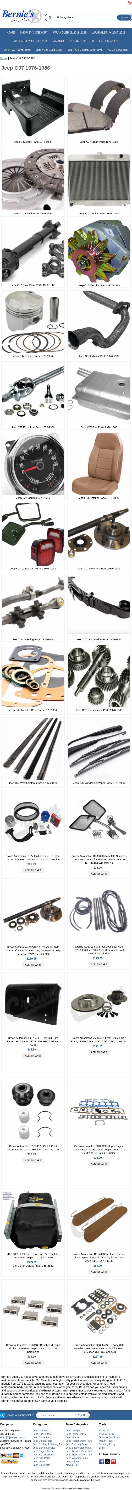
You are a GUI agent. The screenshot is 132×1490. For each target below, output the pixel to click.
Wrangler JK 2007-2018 (108, 32)
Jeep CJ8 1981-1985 (49, 49)
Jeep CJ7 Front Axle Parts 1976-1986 (33, 427)
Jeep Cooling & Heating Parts (49, 1444)
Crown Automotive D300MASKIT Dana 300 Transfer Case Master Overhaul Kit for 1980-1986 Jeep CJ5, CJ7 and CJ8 (99, 1348)
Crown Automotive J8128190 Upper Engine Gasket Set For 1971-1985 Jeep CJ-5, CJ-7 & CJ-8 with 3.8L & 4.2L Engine (99, 1149)
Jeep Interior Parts (76, 1434)
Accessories (118, 49)
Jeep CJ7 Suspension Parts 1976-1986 (98, 639)
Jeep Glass (39, 1461)
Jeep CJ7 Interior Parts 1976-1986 (99, 497)
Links (102, 1447)
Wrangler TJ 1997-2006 (30, 41)
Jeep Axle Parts (41, 1430)
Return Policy (106, 1440)
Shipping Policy (107, 1444)
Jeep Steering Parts (76, 1444)
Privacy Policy (106, 1434)
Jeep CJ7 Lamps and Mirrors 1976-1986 (33, 568)
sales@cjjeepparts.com (12, 1437)
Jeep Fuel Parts (41, 1458)
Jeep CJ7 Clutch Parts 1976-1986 (33, 213)
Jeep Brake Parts (42, 1437)
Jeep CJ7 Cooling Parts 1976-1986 (99, 213)
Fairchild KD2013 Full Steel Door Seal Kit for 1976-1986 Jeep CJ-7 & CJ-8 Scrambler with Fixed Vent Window (99, 950)
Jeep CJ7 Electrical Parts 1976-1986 (99, 285)
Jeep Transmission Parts (79, 1454)
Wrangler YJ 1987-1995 (69, 41)
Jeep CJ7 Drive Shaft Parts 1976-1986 (33, 285)
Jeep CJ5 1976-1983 (105, 41)
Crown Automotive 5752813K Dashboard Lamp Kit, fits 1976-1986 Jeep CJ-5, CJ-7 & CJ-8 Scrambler (33, 1348)
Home (11, 32)
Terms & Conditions (109, 1437)
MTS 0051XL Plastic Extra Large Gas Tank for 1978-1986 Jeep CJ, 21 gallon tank (33, 1256)
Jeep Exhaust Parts (43, 1454)
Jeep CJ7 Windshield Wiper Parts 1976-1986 (99, 782)
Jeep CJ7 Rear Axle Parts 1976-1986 (99, 568)
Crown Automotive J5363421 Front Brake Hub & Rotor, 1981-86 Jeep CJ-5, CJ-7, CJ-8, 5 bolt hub (99, 1039)
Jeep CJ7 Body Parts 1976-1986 (33, 141)
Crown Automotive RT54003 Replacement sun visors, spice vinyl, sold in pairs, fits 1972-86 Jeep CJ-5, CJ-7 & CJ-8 (99, 1257)
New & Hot (72, 1465)
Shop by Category (34, 32)
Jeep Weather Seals (77, 1458)
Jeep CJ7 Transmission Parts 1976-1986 (99, 710)
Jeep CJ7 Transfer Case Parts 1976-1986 (33, 710)
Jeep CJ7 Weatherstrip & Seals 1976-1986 (33, 782)
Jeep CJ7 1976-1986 (17, 49)
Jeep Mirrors (72, 1437)
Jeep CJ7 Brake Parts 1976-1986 (99, 141)
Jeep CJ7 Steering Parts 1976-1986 (33, 639)
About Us (104, 1430)
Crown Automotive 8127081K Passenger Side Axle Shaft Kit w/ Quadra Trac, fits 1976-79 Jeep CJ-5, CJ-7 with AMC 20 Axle (33, 950)
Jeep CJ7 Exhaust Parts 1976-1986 (99, 356)
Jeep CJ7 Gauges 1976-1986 (33, 497)
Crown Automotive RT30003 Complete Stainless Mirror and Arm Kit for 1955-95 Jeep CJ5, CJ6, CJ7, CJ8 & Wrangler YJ (99, 859)
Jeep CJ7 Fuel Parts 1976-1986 (99, 427)
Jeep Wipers (72, 1461)
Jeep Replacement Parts (79, 1440)
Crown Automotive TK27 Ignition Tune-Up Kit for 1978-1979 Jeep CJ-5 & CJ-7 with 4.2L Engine (33, 858)
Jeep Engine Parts (43, 1451)
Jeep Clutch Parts (42, 1440)
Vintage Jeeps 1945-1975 (85, 49)
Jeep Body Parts (42, 1434)
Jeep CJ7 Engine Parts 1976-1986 (33, 356)
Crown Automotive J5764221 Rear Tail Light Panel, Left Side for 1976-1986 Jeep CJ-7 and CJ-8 (33, 1041)
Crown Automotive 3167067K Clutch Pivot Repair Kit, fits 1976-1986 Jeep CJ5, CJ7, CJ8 (33, 1148)
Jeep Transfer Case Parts (79, 1451)
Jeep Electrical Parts (44, 1447)
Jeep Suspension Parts (78, 1447)
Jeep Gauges (73, 1430)
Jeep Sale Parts (41, 1465)
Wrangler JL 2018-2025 (69, 32)
